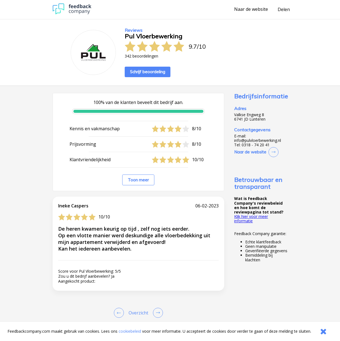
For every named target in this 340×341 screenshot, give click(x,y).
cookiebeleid (130, 331)
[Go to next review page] (157, 313)
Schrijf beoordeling (147, 71)
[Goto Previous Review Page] (120, 313)
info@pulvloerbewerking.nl (257, 140)
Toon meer (138, 180)
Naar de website (251, 9)
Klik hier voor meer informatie (251, 218)
